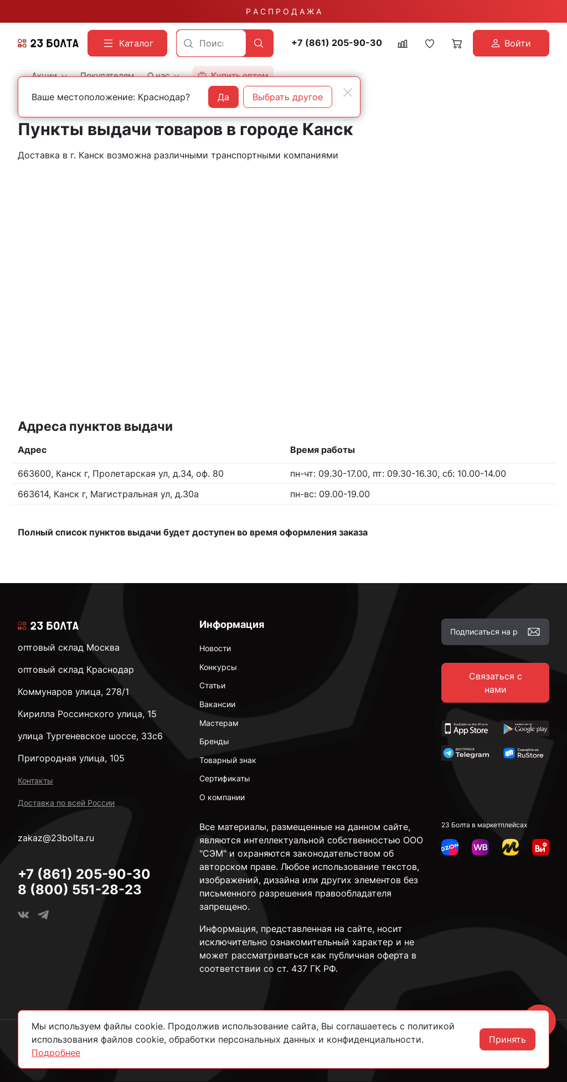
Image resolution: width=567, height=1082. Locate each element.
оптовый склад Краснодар (76, 669)
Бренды (214, 741)
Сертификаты (224, 778)
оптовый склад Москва (69, 647)
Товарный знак (227, 760)
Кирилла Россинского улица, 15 (87, 713)
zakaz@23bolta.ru (56, 837)
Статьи (212, 685)
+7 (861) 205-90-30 (336, 43)
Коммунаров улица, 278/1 (73, 691)
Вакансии (217, 704)
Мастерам (219, 723)
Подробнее (56, 1052)
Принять (507, 1039)
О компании (222, 797)
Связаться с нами (495, 683)
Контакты (35, 780)
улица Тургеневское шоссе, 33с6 (90, 735)
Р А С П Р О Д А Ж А (283, 11)
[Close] (347, 92)
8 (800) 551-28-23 (80, 890)
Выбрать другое (287, 96)
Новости (215, 648)
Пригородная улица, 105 (71, 758)
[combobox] (211, 43)
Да (223, 96)
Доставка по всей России (66, 802)
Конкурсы (218, 667)
